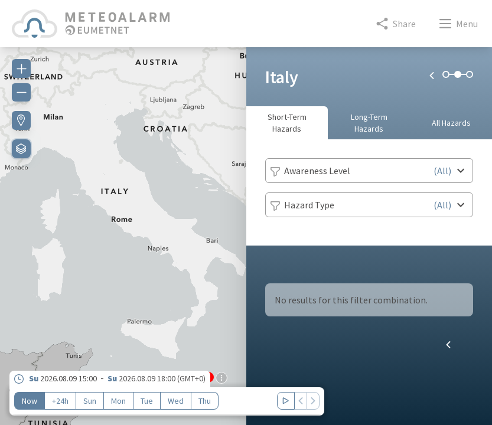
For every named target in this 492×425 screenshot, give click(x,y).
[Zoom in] (21, 68)
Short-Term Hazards (287, 123)
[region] (123, 229)
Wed (176, 400)
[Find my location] (21, 120)
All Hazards (451, 122)
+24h (60, 400)
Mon (118, 400)
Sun (89, 400)
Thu (204, 400)
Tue (147, 400)
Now (29, 400)
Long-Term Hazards (369, 123)
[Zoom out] (21, 92)
